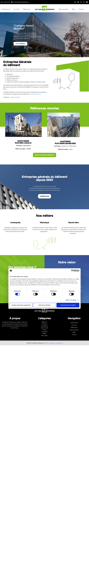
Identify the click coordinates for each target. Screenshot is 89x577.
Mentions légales (49, 343)
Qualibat (38, 94)
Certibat (32, 94)
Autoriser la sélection (44, 305)
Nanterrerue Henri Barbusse (65, 142)
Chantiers (44, 324)
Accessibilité (58, 343)
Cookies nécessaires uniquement (21, 305)
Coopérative (44, 326)
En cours (16, 9)
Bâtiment (44, 322)
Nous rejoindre (63, 9)
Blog (73, 9)
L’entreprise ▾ (6, 9)
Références (26, 9)
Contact (81, 9)
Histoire (44, 330)
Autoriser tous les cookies (68, 305)
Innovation (44, 332)
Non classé (44, 336)
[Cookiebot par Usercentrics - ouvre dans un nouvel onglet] (72, 271)
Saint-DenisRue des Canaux (23, 142)
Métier (44, 334)
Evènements (44, 328)
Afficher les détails (70, 300)
